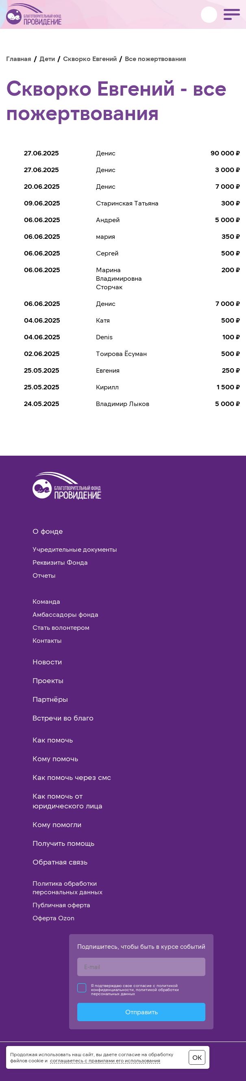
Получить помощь (63, 843)
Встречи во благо (63, 717)
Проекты (48, 680)
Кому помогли (57, 824)
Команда (46, 601)
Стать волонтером (61, 627)
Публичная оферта (61, 904)
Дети (47, 58)
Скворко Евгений (90, 58)
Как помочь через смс (72, 777)
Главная (18, 58)
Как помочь (53, 739)
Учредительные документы (75, 549)
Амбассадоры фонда (65, 614)
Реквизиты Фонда (60, 562)
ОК (197, 1057)
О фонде (48, 530)
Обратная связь (60, 861)
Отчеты (44, 575)
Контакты (47, 640)
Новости (47, 661)
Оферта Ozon (53, 918)
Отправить (141, 1011)
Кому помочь (55, 758)
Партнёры (50, 698)
